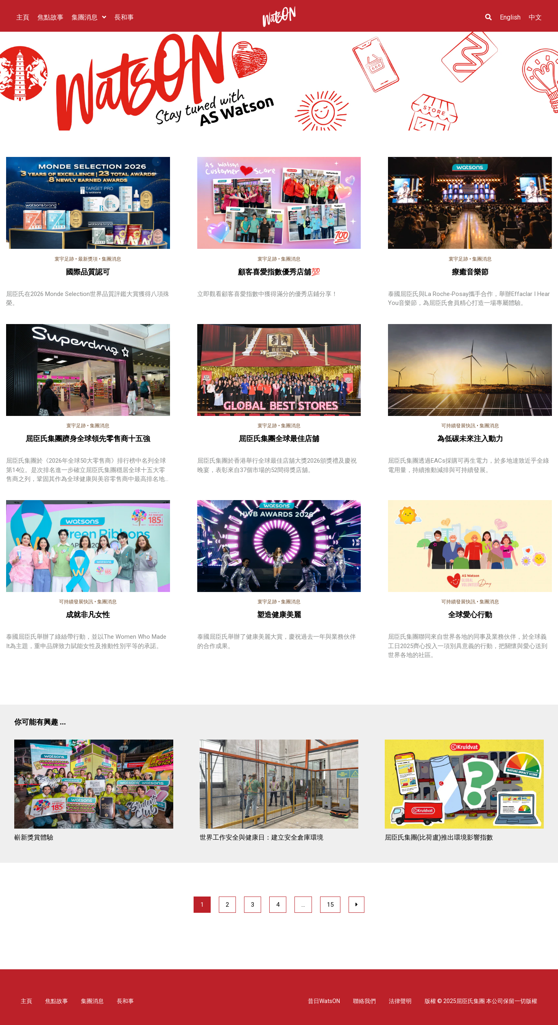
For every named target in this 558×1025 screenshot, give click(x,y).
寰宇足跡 (64, 259)
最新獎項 (88, 259)
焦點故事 (56, 1001)
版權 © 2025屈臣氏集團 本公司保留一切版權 (481, 1001)
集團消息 (111, 259)
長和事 (125, 1001)
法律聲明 (400, 1001)
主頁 (26, 1001)
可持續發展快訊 (458, 426)
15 (330, 904)
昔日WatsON (324, 1001)
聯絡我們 (364, 1001)
